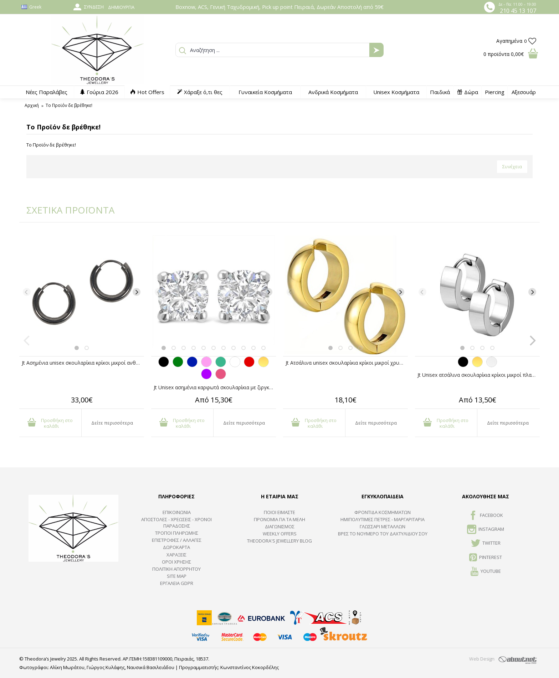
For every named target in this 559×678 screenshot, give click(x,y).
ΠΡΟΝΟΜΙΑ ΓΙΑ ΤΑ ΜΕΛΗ (279, 519)
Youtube (486, 571)
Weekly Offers (280, 533)
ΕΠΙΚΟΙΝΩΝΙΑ (177, 512)
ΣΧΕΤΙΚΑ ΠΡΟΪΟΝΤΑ (65, 210)
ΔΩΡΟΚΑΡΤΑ (176, 547)
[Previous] (27, 292)
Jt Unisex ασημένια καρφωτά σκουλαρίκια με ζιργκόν (214, 387)
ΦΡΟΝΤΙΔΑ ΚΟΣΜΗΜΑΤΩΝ (382, 512)
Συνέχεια (512, 166)
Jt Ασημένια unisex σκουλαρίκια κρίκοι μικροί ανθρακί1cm (83, 362)
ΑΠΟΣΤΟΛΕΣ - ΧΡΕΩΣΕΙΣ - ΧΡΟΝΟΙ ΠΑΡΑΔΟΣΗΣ (176, 522)
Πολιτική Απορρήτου (176, 569)
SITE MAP (176, 576)
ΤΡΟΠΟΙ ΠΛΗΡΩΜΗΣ (176, 533)
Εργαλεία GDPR (176, 583)
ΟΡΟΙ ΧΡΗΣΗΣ (176, 562)
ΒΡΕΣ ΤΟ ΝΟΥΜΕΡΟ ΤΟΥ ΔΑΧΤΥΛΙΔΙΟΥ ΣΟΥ (382, 533)
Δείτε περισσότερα (112, 423)
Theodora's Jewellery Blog (279, 541)
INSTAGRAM (485, 529)
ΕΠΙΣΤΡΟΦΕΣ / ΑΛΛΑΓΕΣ (176, 540)
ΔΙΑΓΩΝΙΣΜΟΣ (279, 526)
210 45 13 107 (518, 11)
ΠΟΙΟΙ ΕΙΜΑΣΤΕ (279, 512)
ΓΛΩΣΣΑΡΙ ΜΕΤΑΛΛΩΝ (382, 526)
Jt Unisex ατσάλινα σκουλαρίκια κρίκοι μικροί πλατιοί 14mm (478, 374)
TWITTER (486, 543)
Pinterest (485, 557)
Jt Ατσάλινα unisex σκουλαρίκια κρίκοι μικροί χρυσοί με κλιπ (347, 362)
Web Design (481, 659)
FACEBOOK (485, 515)
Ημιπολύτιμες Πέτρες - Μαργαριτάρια (382, 519)
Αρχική (32, 105)
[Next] (136, 292)
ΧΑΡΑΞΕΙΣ (176, 554)
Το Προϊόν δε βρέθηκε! (69, 105)
